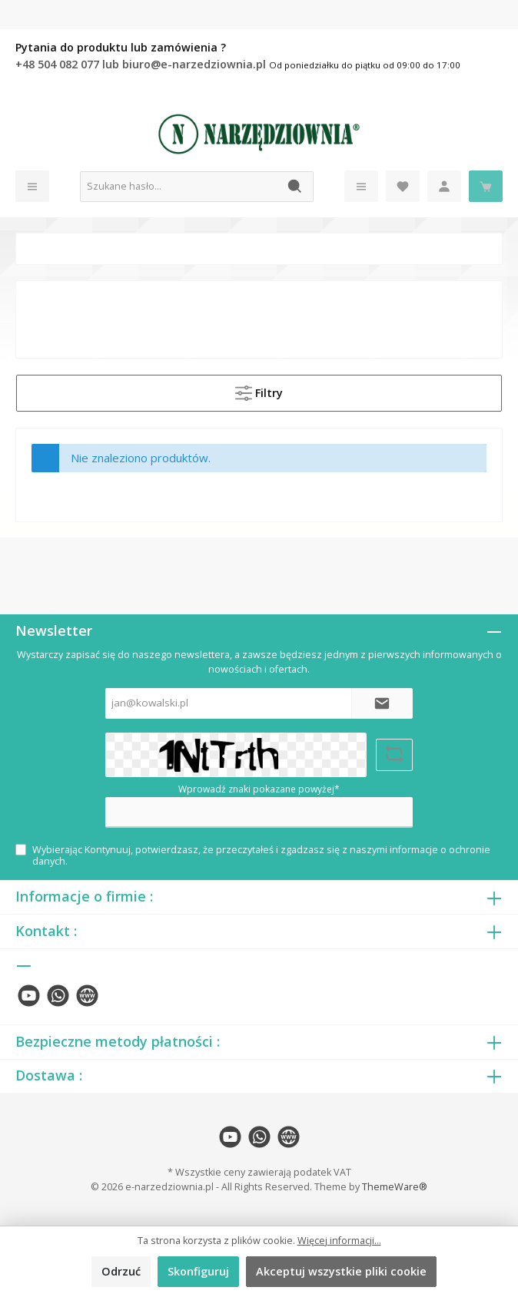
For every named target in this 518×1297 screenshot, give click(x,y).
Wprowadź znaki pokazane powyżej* (259, 789)
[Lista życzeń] (403, 186)
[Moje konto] (444, 186)
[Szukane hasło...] (179, 186)
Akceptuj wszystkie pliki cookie (341, 1271)
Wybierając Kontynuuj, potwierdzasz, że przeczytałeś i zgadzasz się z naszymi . (261, 855)
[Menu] (32, 186)
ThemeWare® (394, 1186)
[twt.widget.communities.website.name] (87, 995)
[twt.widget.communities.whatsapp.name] (58, 995)
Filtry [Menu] (259, 390)
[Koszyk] (486, 186)
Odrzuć (121, 1271)
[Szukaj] (295, 186)
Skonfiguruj (198, 1271)
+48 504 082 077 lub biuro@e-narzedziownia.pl (142, 64)
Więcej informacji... (339, 1240)
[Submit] (382, 703)
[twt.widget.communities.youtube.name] (28, 995)
